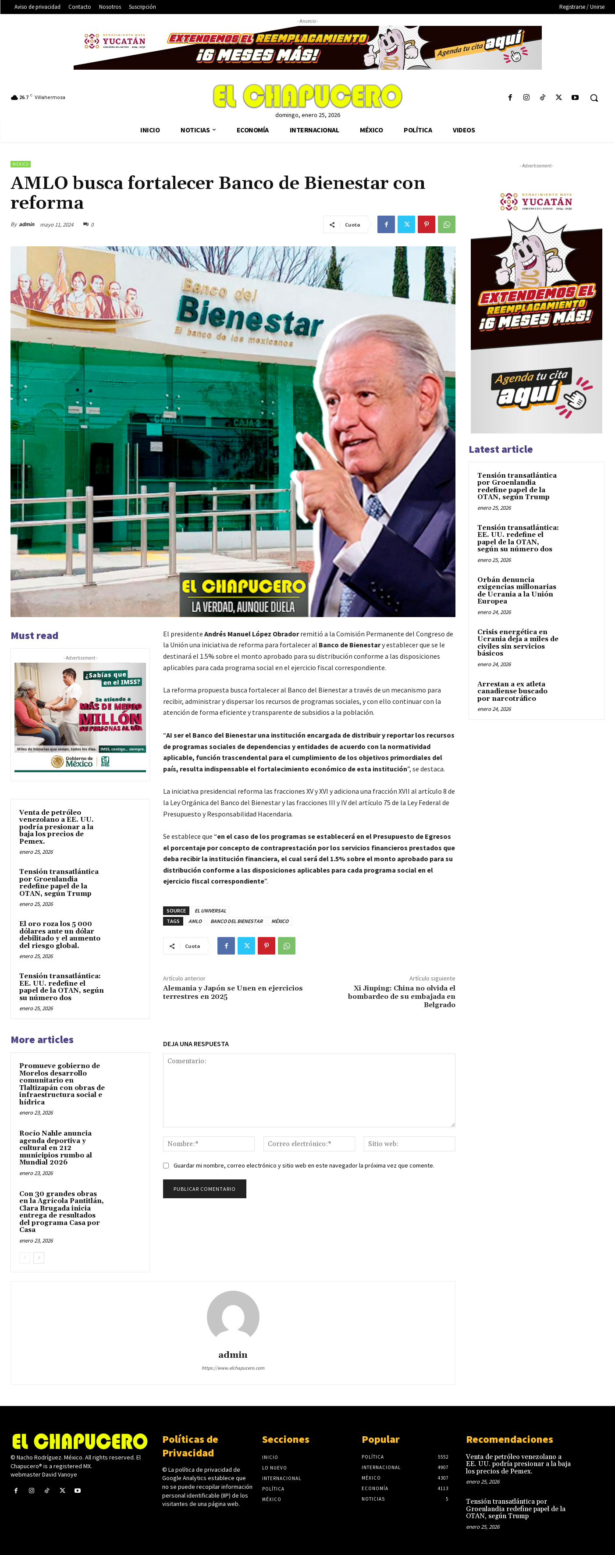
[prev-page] (24, 1258)
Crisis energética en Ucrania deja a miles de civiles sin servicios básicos (517, 643)
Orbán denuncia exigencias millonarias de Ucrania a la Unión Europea (516, 591)
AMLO (195, 921)
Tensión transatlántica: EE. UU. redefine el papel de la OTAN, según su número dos (61, 987)
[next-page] (38, 1258)
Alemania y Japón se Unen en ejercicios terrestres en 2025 (233, 992)
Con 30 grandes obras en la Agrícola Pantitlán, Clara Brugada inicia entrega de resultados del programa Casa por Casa (61, 1212)
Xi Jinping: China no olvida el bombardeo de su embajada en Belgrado (401, 996)
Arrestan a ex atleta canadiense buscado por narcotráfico (512, 691)
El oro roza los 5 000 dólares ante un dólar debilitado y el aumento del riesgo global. (59, 935)
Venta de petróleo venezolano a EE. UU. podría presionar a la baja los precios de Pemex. (56, 827)
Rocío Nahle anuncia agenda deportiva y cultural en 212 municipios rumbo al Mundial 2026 (55, 1148)
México (21, 164)
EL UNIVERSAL (210, 910)
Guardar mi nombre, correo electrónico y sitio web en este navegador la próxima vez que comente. (304, 1165)
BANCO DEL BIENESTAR (236, 921)
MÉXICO (279, 921)
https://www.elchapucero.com (233, 1368)
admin (26, 224)
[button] (593, 97)
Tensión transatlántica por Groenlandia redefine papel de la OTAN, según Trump (59, 883)
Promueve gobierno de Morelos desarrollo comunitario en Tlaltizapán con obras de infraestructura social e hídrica (62, 1084)
